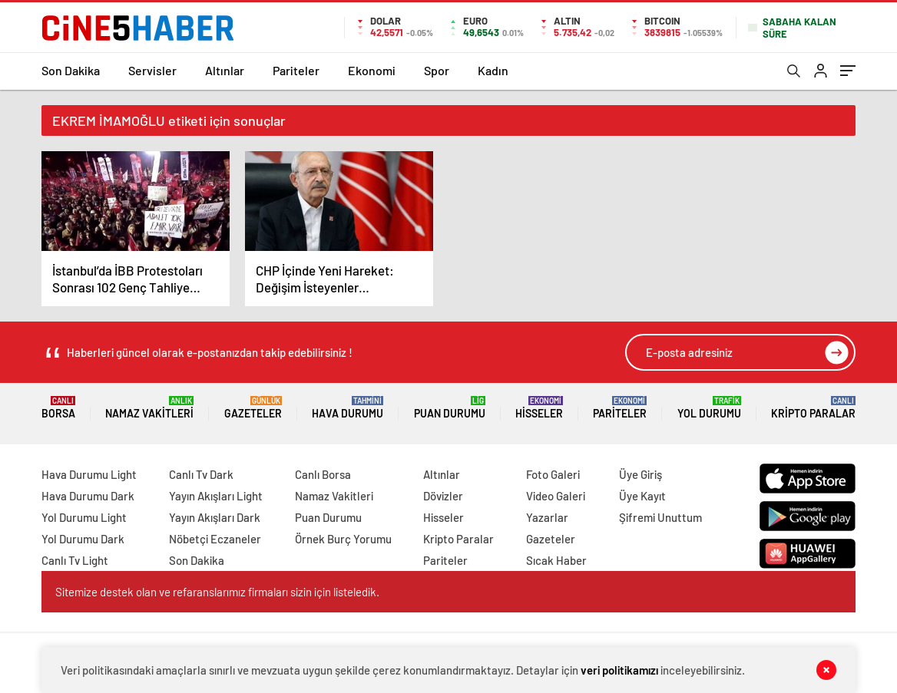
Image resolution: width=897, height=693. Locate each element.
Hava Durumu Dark (87, 496)
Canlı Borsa (323, 474)
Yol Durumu (709, 408)
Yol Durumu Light (84, 517)
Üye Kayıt (642, 496)
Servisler (152, 70)
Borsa (58, 408)
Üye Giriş (640, 474)
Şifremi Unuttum (660, 517)
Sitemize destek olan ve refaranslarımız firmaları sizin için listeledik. (217, 592)
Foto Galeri (553, 474)
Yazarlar (547, 517)
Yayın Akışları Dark (214, 517)
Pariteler (296, 70)
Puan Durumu (449, 408)
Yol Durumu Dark (82, 539)
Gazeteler (253, 408)
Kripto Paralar (813, 408)
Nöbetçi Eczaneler (215, 539)
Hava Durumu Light (89, 474)
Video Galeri (555, 496)
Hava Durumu (347, 408)
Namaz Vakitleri (149, 408)
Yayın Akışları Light (216, 496)
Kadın (493, 70)
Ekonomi (372, 70)
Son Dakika (70, 70)
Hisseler (539, 408)
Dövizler (443, 496)
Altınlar (224, 70)
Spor (436, 70)
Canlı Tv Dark (201, 474)
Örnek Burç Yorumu (343, 539)
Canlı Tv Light (74, 560)
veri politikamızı (619, 670)
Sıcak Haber (556, 560)
